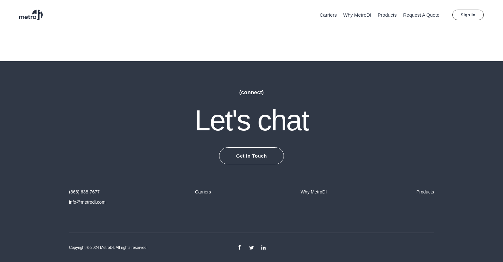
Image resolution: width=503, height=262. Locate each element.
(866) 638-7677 (84, 191)
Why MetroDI (357, 15)
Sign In (468, 14)
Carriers (328, 15)
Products (387, 15)
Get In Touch (251, 156)
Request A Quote (421, 15)
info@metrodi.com (87, 202)
